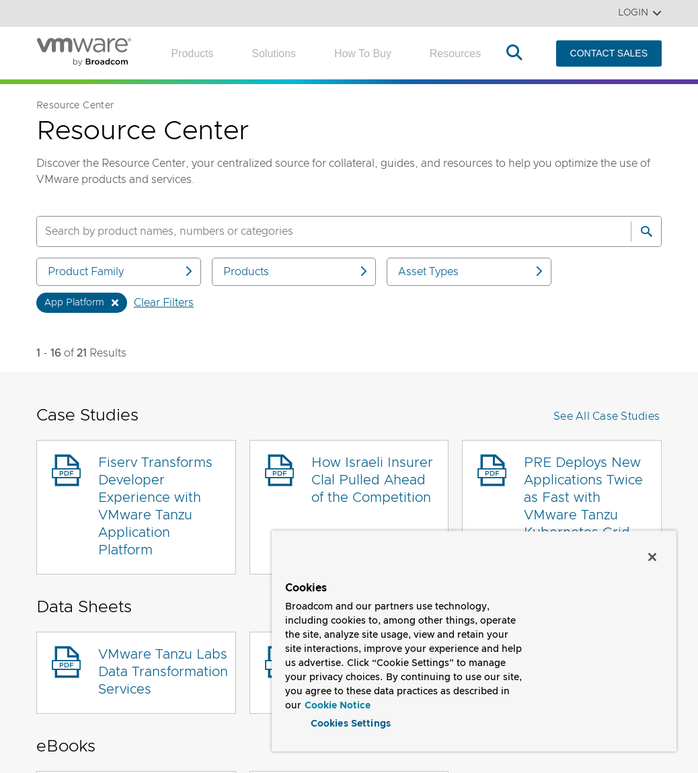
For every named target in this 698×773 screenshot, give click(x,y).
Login (640, 13)
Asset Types (471, 271)
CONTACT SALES (609, 53)
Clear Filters (164, 302)
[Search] (646, 231)
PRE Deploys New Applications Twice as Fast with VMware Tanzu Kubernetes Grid (583, 498)
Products (192, 53)
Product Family (121, 271)
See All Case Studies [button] (606, 416)
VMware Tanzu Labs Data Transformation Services (163, 672)
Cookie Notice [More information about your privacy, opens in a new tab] (338, 703)
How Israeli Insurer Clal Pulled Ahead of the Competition (372, 480)
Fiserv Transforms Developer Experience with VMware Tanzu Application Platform (155, 506)
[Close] (652, 554)
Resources (455, 53)
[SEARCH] (319, 231)
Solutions (273, 53)
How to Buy (362, 53)
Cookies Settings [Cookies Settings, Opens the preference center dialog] (351, 722)
